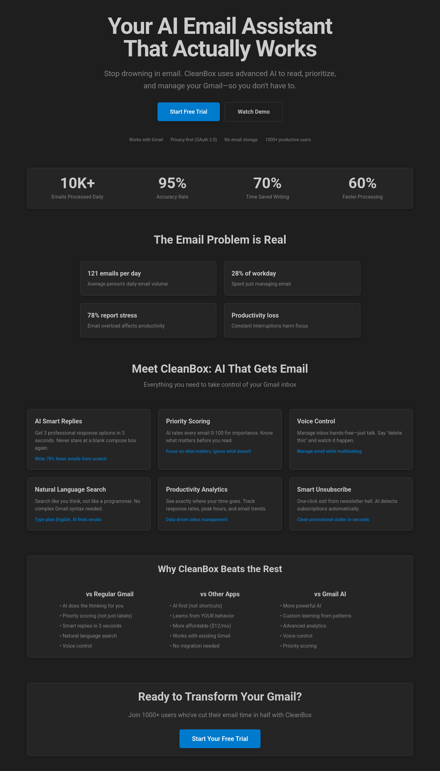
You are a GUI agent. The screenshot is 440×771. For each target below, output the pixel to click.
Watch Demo (254, 111)
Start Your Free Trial (220, 739)
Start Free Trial (188, 111)
